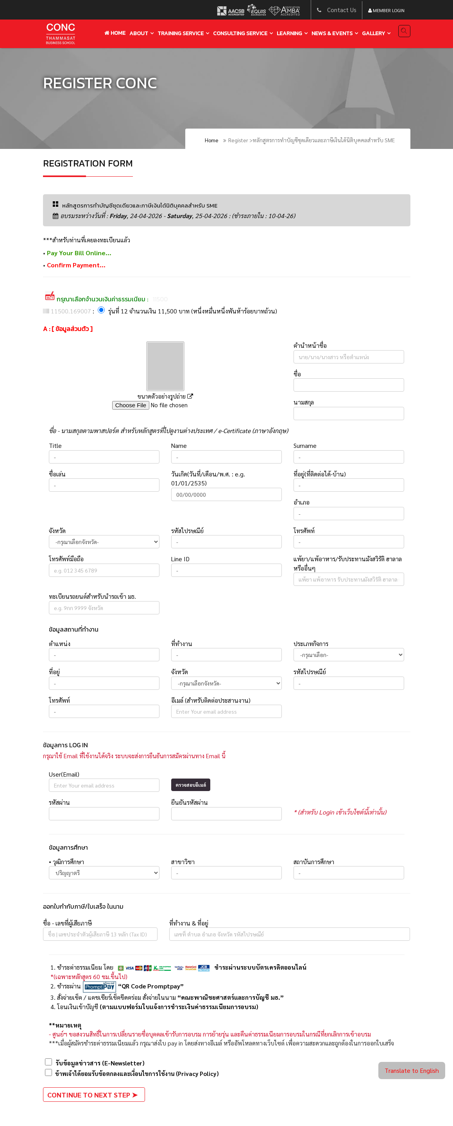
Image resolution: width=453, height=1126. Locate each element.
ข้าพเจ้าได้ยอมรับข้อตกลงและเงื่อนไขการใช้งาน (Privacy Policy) (137, 1074)
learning (289, 33)
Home (114, 33)
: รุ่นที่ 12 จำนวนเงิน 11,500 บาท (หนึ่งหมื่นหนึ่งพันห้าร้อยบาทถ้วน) (160, 311)
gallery (373, 33)
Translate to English (412, 1070)
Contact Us (341, 10)
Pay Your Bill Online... (78, 253)
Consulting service (240, 33)
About (138, 33)
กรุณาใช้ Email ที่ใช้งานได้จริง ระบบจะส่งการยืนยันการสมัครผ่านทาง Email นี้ (138, 756)
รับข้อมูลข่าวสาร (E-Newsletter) (94, 1063)
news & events (332, 33)
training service (181, 33)
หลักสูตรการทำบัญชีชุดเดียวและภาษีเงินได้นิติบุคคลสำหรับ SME (144, 205)
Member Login (386, 10)
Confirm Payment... (76, 265)
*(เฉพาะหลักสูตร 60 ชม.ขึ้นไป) (88, 977)
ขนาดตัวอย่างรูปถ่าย (165, 397)
